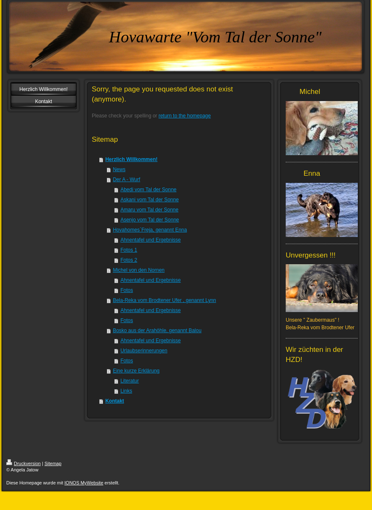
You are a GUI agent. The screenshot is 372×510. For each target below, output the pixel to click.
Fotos (126, 290)
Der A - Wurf (126, 179)
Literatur (129, 381)
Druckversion (23, 463)
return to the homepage (184, 116)
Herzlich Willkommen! (131, 159)
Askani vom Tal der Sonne (149, 200)
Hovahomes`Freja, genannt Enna (150, 230)
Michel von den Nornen (138, 270)
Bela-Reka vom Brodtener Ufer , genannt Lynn (164, 300)
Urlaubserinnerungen (143, 351)
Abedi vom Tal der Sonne (148, 190)
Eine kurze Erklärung (136, 371)
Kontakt (114, 401)
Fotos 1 (128, 250)
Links (126, 391)
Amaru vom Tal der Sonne (149, 210)
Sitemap (52, 463)
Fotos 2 (128, 260)
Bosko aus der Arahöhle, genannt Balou (157, 330)
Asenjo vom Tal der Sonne (149, 220)
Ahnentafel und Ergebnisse (150, 240)
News (119, 169)
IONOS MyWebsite (84, 482)
